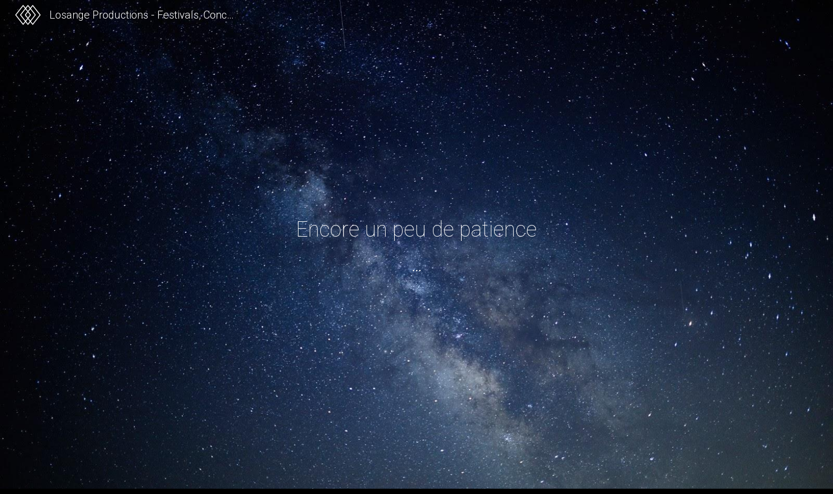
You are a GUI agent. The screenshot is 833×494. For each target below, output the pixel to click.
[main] (416, 229)
